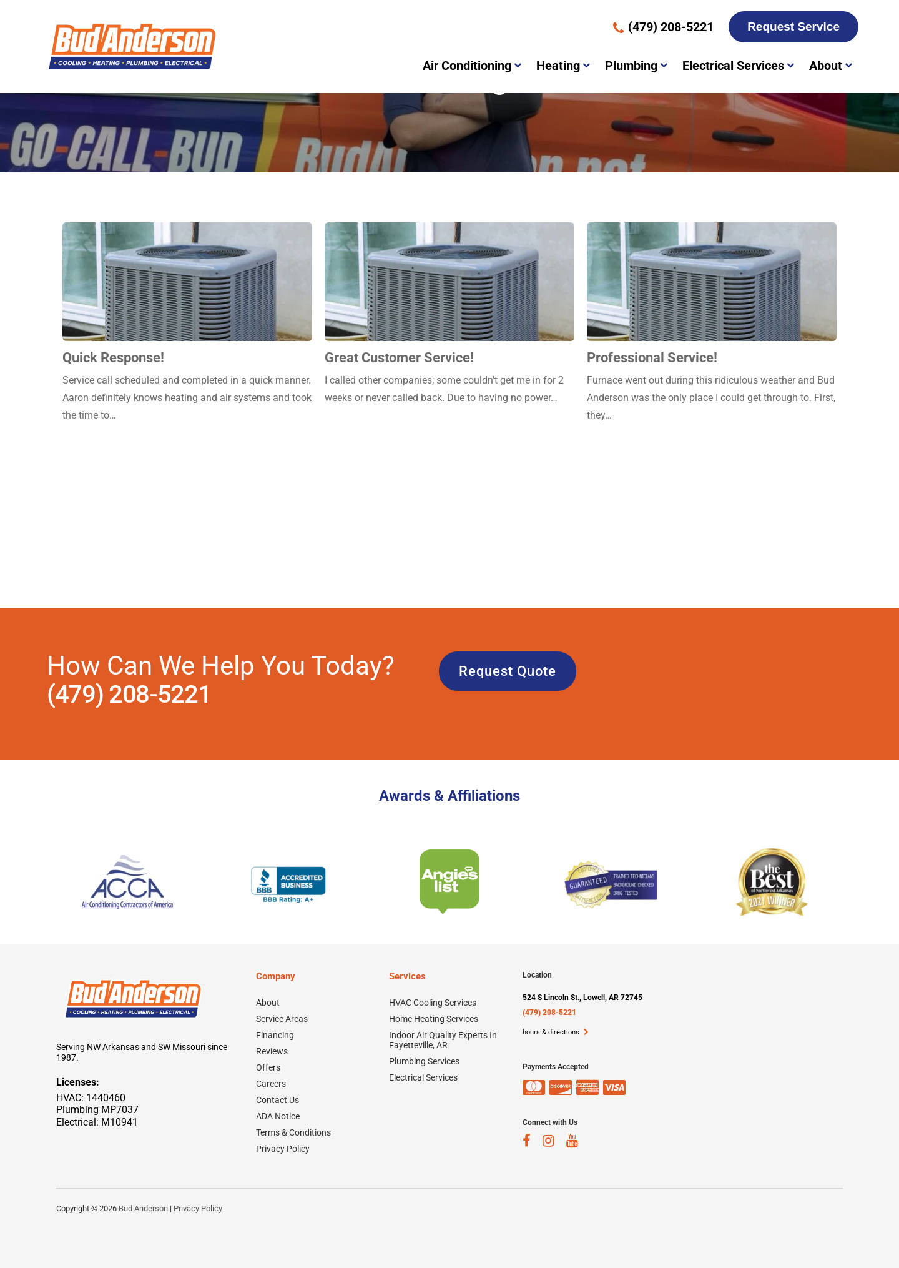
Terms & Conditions (293, 1132)
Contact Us (277, 1100)
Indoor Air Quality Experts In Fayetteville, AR (443, 1040)
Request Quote (507, 671)
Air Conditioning (467, 65)
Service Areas (282, 1019)
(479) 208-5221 (129, 694)
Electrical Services (733, 65)
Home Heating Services (433, 1019)
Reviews (272, 1051)
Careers (271, 1084)
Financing (275, 1035)
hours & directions (556, 1032)
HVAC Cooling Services (432, 1003)
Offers (268, 1067)
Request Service (793, 26)
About (825, 65)
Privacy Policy (283, 1149)
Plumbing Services (424, 1061)
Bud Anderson (143, 1208)
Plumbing (631, 65)
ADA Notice (278, 1116)
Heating (558, 65)
